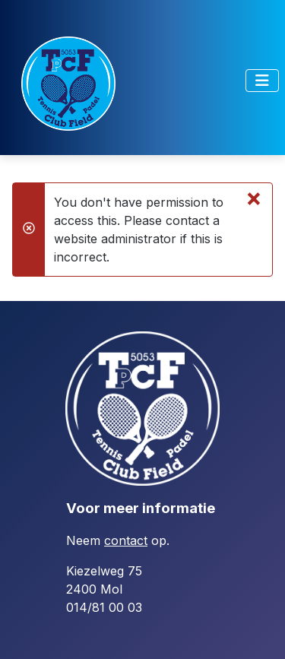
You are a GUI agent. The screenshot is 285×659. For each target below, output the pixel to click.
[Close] (254, 197)
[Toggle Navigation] (262, 80)
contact (125, 540)
